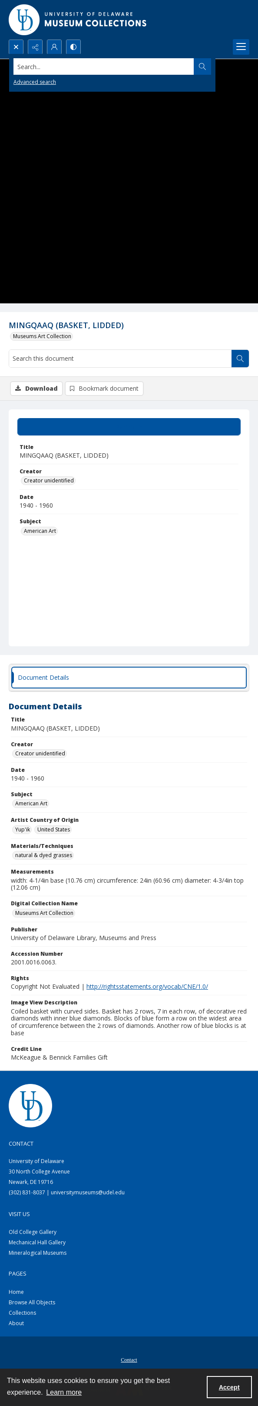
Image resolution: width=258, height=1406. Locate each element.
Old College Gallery (32, 1232)
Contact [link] (21, 1143)
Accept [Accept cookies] (229, 1387)
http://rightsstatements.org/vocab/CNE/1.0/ (147, 986)
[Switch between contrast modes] (73, 47)
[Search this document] (120, 358)
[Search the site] (104, 66)
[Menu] (241, 47)
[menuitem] (129, 1359)
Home (16, 1292)
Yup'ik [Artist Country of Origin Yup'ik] (22, 829)
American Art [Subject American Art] (40, 531)
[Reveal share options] (35, 47)
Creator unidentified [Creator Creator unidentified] (49, 480)
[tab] (129, 427)
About (16, 1323)
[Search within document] (240, 358)
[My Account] (54, 47)
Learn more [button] (64, 1392)
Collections (22, 1312)
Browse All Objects (32, 1302)
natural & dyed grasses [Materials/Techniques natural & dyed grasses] (43, 855)
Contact (129, 1360)
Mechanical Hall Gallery (37, 1242)
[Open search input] (16, 47)
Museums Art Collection (42, 336)
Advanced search (34, 82)
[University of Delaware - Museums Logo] (78, 19)
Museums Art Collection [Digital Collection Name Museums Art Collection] (44, 913)
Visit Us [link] (19, 1214)
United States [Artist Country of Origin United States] (53, 829)
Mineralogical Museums (37, 1252)
